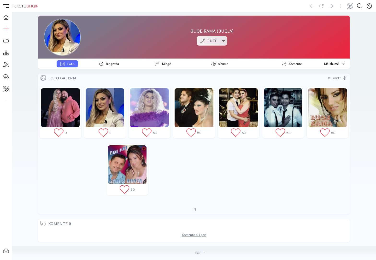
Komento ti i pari (194, 235)
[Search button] (359, 6)
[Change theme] (350, 6)
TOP (200, 253)
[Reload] (321, 6)
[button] (6, 6)
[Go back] (312, 6)
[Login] (369, 6)
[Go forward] (331, 6)
